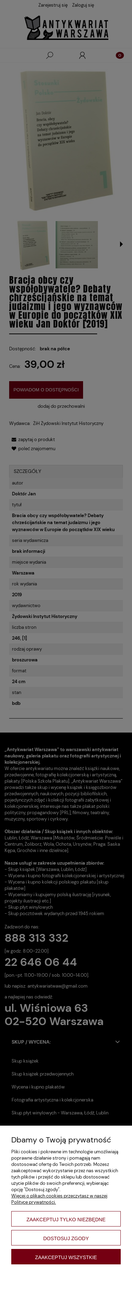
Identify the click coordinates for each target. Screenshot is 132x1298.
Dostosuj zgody (66, 1238)
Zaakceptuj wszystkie (66, 1257)
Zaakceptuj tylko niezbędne (66, 1219)
